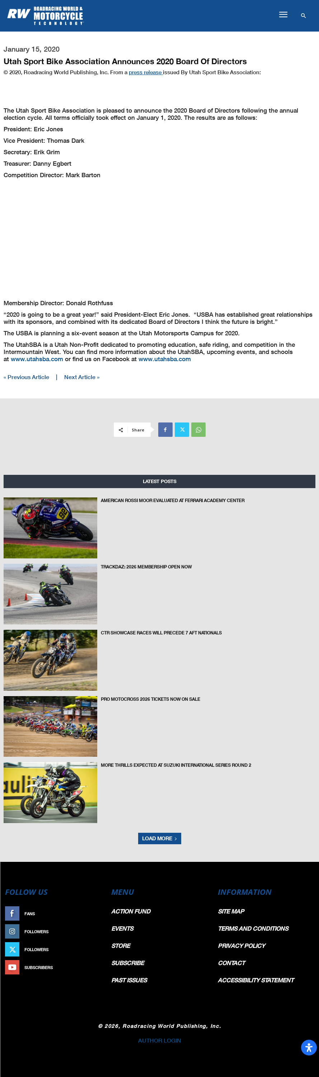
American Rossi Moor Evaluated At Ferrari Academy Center (172, 500)
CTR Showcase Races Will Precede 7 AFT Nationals (161, 632)
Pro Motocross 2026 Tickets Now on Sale (150, 699)
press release (146, 72)
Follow (93, 931)
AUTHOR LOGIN (159, 1040)
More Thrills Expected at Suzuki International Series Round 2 (176, 764)
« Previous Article (26, 376)
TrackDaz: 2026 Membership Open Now (146, 566)
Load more (159, 838)
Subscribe (89, 967)
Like (97, 913)
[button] (283, 14)
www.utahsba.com (37, 359)
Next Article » (81, 376)
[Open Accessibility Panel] (309, 1047)
